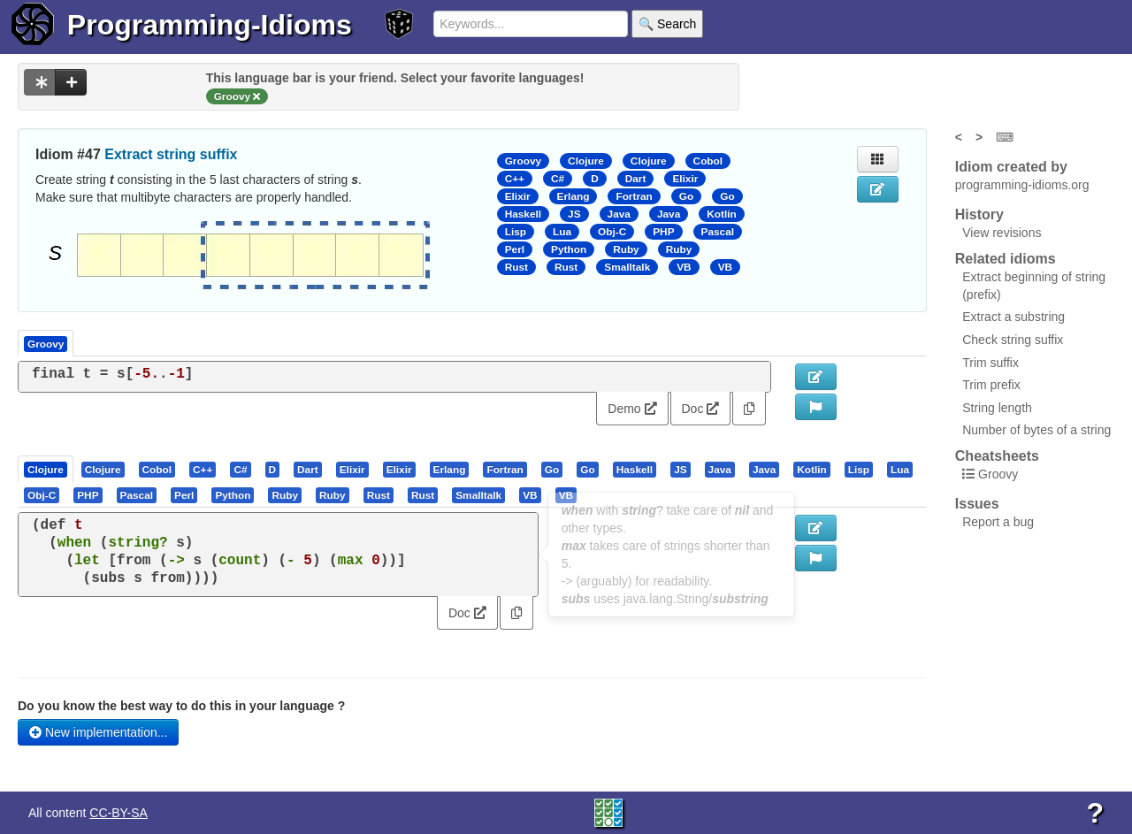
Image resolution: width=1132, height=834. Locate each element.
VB (684, 267)
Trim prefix (991, 385)
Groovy (523, 161)
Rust (516, 267)
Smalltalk (627, 267)
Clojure (586, 161)
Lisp (515, 232)
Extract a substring (1013, 317)
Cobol (708, 161)
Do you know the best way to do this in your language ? (181, 706)
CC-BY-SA (118, 813)
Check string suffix (1012, 340)
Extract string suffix (170, 154)
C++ (514, 178)
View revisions (1001, 233)
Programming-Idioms (209, 25)
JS (574, 214)
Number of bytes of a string (1036, 430)
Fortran (634, 196)
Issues (977, 503)
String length (997, 408)
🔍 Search (667, 24)
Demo (632, 409)
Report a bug (998, 522)
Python (568, 249)
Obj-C (612, 232)
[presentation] (45, 468)
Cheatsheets (997, 455)
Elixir (685, 178)
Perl (514, 249)
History (979, 214)
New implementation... (98, 732)
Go (686, 196)
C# (557, 178)
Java (619, 214)
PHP (663, 232)
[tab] (46, 468)
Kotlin (722, 214)
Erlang (573, 196)
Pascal (718, 232)
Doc (701, 409)
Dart (635, 178)
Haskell (523, 214)
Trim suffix (990, 363)
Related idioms (1005, 258)
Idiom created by (1011, 166)
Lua (562, 232)
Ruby (626, 249)
